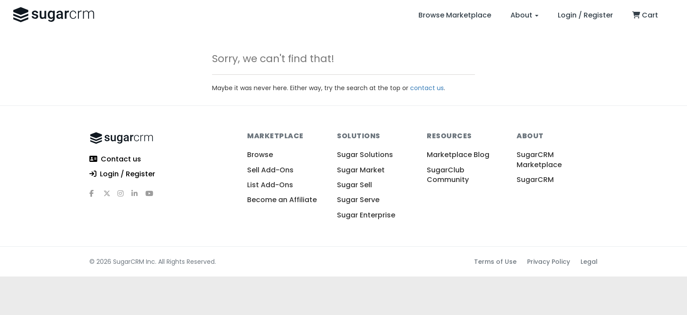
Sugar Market (361, 170)
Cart (645, 15)
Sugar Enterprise (366, 215)
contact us (427, 88)
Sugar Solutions (365, 155)
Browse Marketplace (454, 15)
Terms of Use (495, 261)
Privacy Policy (548, 261)
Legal (589, 261)
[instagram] (124, 197)
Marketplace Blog (458, 155)
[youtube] (152, 197)
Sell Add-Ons (270, 170)
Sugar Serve (358, 200)
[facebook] (96, 197)
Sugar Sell (354, 185)
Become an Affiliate (282, 200)
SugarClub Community (448, 175)
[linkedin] (138, 197)
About (524, 15)
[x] (110, 197)
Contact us (115, 159)
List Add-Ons (270, 185)
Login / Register (585, 15)
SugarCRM (535, 180)
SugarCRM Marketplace (539, 159)
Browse (260, 155)
